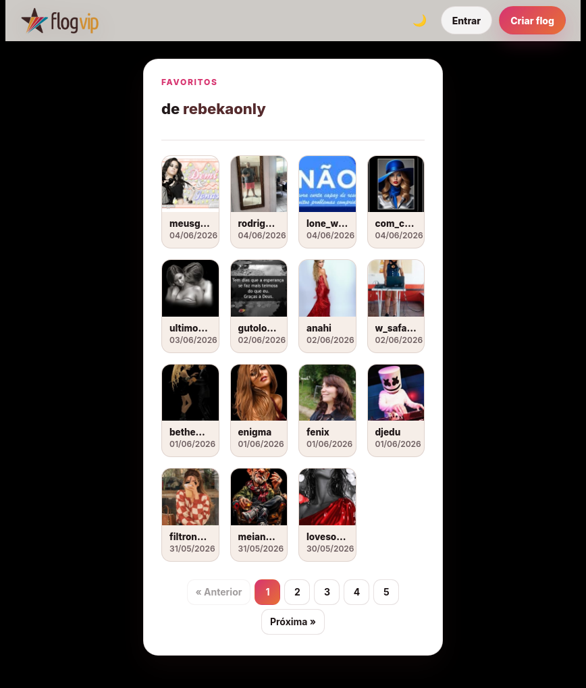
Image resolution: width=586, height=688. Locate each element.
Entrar (466, 20)
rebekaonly (224, 108)
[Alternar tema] (420, 20)
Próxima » (293, 621)
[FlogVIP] (59, 20)
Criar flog (532, 20)
